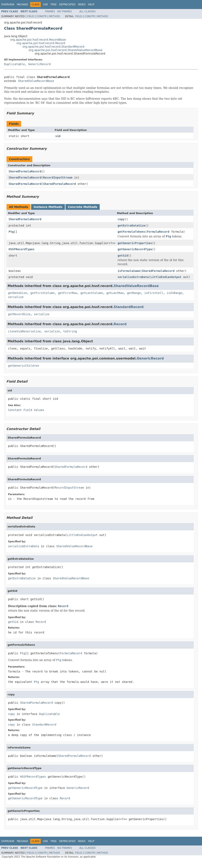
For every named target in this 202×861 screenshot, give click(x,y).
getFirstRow (67, 293)
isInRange (174, 293)
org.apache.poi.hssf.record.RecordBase (38, 39)
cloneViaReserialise (24, 331)
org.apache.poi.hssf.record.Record (40, 43)
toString (70, 331)
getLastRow (114, 293)
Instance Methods (48, 207)
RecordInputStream (57, 177)
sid (57, 136)
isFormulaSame (129, 270)
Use (45, 4)
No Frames (64, 11)
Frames (50, 11)
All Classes (87, 11)
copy (121, 219)
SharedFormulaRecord (25, 171)
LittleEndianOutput (166, 277)
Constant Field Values (26, 410)
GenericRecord (39, 64)
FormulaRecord (158, 231)
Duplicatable (14, 64)
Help (91, 4)
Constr (41, 16)
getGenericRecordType (135, 249)
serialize (16, 297)
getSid (123, 255)
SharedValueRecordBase (36, 81)
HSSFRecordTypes (21, 249)
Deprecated (67, 4)
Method (54, 16)
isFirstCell (153, 293)
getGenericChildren (23, 365)
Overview (7, 4)
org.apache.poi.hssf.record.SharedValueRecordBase (65, 50)
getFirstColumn (42, 293)
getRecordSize (19, 314)
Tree (53, 4)
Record (120, 324)
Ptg (11, 231)
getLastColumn (91, 293)
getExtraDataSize (131, 225)
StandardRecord (128, 307)
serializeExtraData (133, 277)
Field (30, 16)
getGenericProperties (135, 243)
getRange (134, 293)
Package (22, 4)
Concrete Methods (82, 207)
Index (82, 4)
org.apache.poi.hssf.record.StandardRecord (53, 46)
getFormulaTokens (131, 231)
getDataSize (17, 293)
